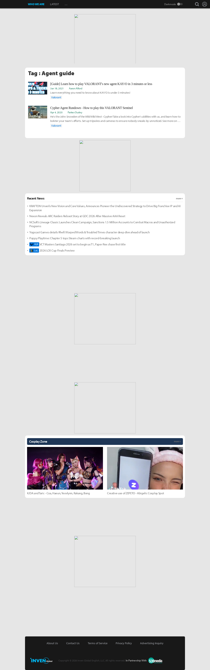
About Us (52, 643)
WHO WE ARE (36, 4)
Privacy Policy (124, 643)
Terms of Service (97, 643)
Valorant (56, 97)
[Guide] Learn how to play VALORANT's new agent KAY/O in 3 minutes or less (101, 84)
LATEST (54, 4)
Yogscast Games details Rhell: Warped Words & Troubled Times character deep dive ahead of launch (89, 232)
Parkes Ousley (75, 112)
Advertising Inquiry (151, 643)
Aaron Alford (75, 88)
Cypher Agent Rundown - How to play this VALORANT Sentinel (91, 108)
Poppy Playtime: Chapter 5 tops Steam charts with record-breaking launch (74, 238)
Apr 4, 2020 (56, 112)
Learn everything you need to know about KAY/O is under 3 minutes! (90, 92)
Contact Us (73, 643)
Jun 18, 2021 (57, 88)
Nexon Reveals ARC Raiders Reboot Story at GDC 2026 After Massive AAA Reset (77, 216)
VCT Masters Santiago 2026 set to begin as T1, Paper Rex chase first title (77, 244)
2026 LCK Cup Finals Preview (52, 250)
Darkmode (170, 4)
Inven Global (14, 4)
